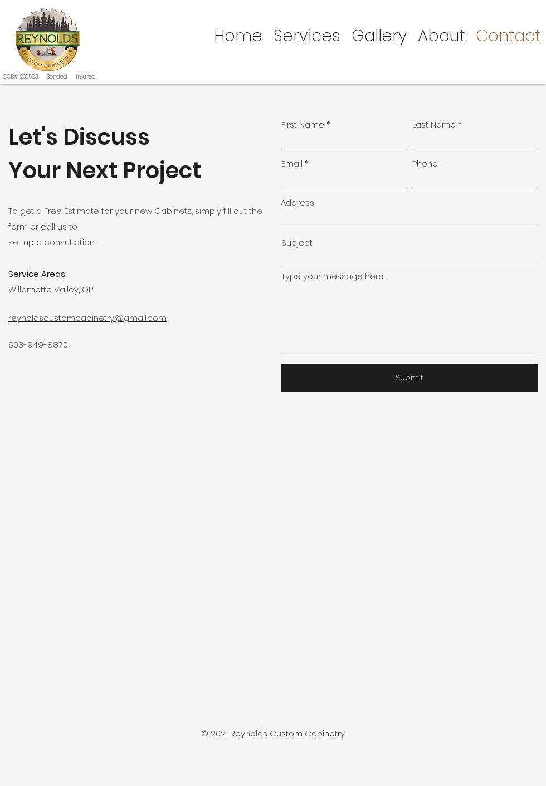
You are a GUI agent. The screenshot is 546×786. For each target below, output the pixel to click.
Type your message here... (333, 276)
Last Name (434, 124)
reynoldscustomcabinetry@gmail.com (87, 318)
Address (297, 202)
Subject (297, 242)
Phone (425, 163)
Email (292, 163)
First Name (302, 124)
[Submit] (409, 378)
